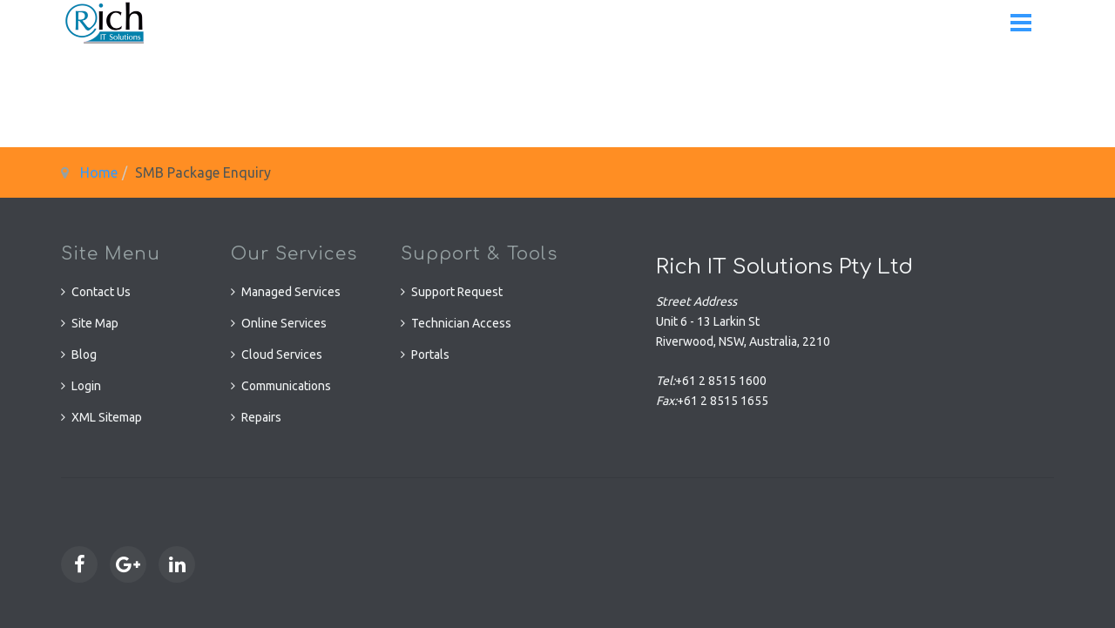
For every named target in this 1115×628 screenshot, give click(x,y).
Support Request (457, 292)
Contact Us (101, 292)
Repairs (261, 417)
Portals (430, 354)
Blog (84, 354)
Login (86, 386)
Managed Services (291, 292)
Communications (286, 386)
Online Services (284, 323)
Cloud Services (281, 354)
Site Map (94, 323)
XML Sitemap (106, 417)
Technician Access (461, 323)
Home (99, 172)
